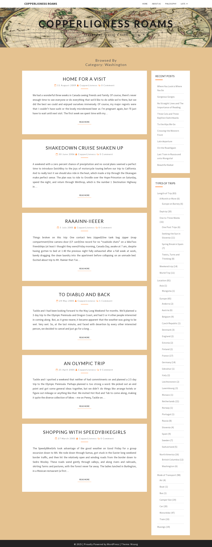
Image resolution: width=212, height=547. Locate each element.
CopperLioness (88, 85)
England (166, 336)
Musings (161, 526)
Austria (165, 310)
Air (161, 480)
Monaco (166, 394)
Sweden (166, 440)
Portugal (166, 414)
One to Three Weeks (170, 217)
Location (161, 280)
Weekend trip (166, 266)
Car (161, 506)
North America (167, 454)
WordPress (113, 544)
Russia (165, 420)
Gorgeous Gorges (166, 96)
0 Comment (108, 85)
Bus (161, 493)
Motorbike (165, 512)
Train (162, 519)
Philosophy (170, 3)
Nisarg (134, 544)
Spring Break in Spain (172, 244)
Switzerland (168, 446)
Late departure (164, 141)
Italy (164, 375)
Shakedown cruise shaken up (84, 147)
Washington (168, 466)
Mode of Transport (166, 475)
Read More (85, 121)
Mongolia (167, 290)
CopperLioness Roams (40, 3)
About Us (156, 3)
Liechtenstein (169, 381)
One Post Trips (169, 227)
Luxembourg (168, 388)
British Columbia (170, 459)
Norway (166, 407)
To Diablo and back (84, 294)
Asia (162, 285)
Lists (183, 3)
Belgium (166, 316)
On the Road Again (166, 147)
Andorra (166, 303)
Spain (165, 433)
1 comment (106, 301)
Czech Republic (169, 323)
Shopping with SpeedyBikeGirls (84, 432)
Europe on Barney (171, 203)
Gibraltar (166, 368)
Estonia (166, 342)
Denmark (166, 329)
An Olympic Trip (84, 363)
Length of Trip (164, 193)
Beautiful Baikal (165, 164)
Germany (166, 362)
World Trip (165, 272)
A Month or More (168, 198)
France (165, 355)
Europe (163, 298)
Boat (162, 486)
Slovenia (166, 427)
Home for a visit (84, 79)
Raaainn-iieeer (84, 221)
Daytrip (163, 211)
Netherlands (168, 401)
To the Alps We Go (166, 124)
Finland (165, 349)
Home (145, 3)
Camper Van (166, 499)
